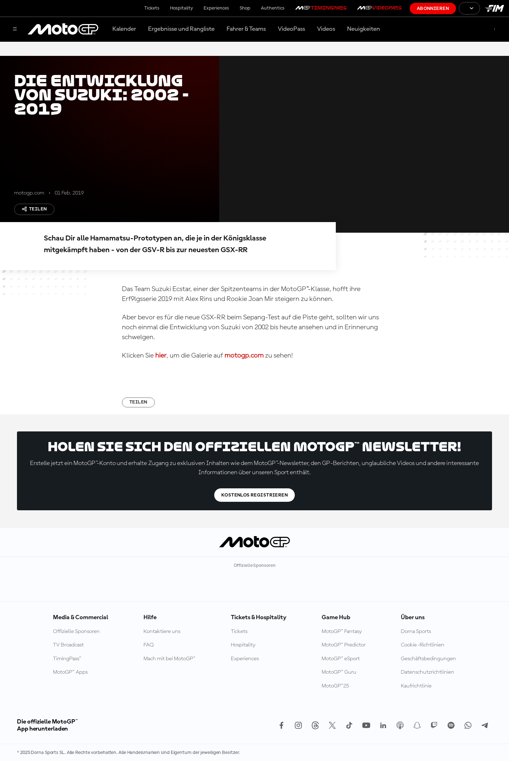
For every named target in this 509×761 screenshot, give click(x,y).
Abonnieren (433, 8)
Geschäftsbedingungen (428, 659)
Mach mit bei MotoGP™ (169, 659)
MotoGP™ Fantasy (342, 631)
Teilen (34, 209)
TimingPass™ (67, 659)
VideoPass (291, 29)
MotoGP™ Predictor (343, 645)
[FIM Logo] (494, 8)
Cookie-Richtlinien (422, 645)
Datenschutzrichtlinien (427, 672)
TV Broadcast (68, 645)
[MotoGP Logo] (62, 29)
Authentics (273, 8)
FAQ (149, 645)
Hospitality (181, 8)
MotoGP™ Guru (339, 672)
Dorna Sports (416, 631)
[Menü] (14, 29)
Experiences (216, 8)
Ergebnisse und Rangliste (181, 29)
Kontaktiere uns (162, 631)
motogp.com (244, 355)
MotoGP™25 (335, 686)
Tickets (151, 8)
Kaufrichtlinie (416, 686)
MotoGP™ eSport (341, 659)
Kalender (124, 29)
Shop (245, 8)
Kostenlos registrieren (254, 495)
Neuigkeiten (363, 29)
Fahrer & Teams (246, 29)
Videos (326, 29)
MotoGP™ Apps (70, 672)
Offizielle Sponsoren (76, 631)
